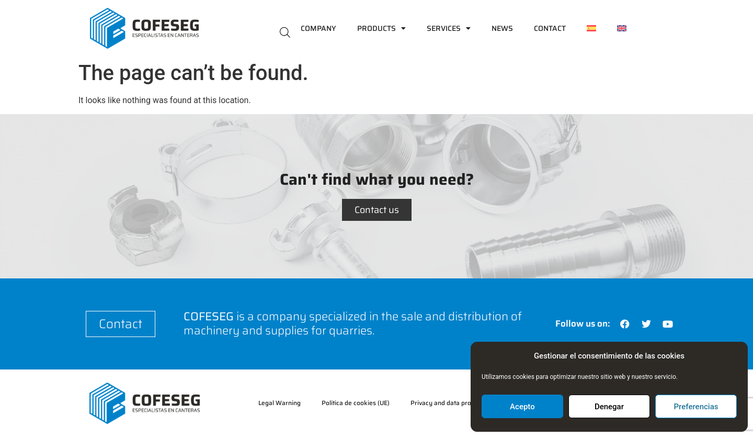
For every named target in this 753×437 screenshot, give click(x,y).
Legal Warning (279, 403)
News (502, 28)
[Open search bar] (285, 31)
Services (449, 28)
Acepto (522, 406)
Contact (550, 28)
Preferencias (696, 406)
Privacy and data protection (450, 403)
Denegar (609, 406)
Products (381, 28)
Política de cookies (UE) (356, 403)
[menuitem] (591, 28)
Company (318, 28)
